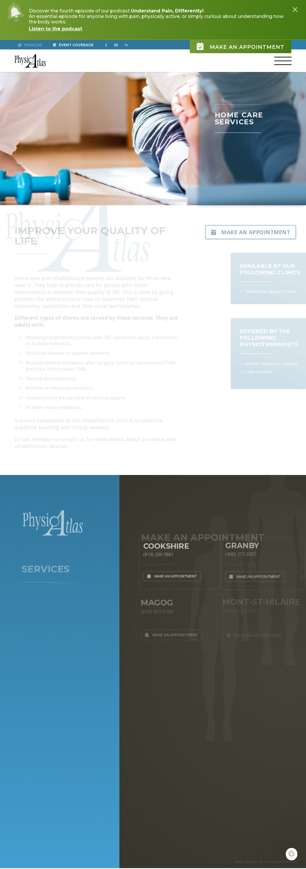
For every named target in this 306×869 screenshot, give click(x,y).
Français (30, 45)
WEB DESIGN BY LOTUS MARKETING (266, 862)
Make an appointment (240, 45)
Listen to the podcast (55, 29)
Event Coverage (73, 45)
